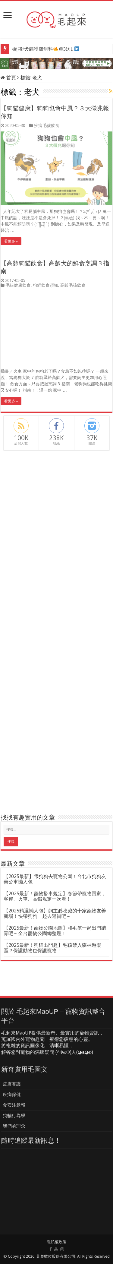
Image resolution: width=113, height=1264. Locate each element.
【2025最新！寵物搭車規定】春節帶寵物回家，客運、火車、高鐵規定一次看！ (55, 896)
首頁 (8, 78)
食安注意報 (14, 1105)
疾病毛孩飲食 (46, 125)
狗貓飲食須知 (45, 285)
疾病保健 (12, 1094)
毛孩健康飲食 (18, 285)
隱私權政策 (56, 1242)
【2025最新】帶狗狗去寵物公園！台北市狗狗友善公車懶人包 (55, 879)
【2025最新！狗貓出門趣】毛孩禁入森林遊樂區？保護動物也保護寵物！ (52, 947)
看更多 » (11, 241)
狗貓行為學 (14, 1115)
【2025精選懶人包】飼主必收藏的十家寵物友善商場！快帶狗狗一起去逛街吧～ (55, 913)
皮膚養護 (12, 1084)
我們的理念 (14, 1126)
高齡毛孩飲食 (73, 285)
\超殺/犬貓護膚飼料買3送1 (42, 49)
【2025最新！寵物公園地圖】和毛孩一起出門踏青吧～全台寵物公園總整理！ (55, 930)
